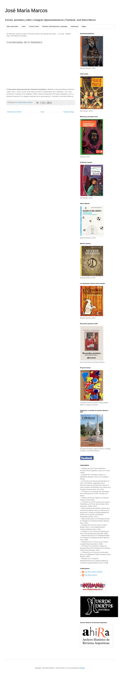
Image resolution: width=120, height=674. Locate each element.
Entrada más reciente (14, 112)
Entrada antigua (69, 112)
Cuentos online (34, 26)
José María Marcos (26, 10)
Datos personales (12, 26)
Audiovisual (74, 26)
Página (84, 26)
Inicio (42, 112)
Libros (24, 26)
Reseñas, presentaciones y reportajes (54, 26)
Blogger (82, 668)
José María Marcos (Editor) (93, 572)
